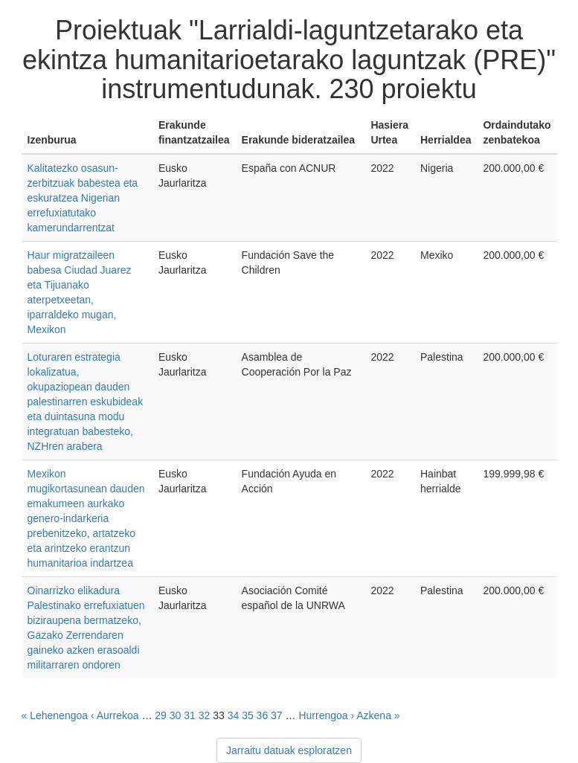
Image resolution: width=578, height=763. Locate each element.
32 (205, 715)
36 (263, 715)
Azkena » (377, 715)
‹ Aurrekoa (115, 715)
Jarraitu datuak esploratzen (289, 750)
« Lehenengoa (55, 715)
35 (248, 715)
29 (161, 715)
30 (176, 715)
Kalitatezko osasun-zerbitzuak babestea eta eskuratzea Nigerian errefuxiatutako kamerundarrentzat (83, 198)
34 (234, 715)
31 (190, 715)
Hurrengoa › (326, 715)
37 (277, 715)
